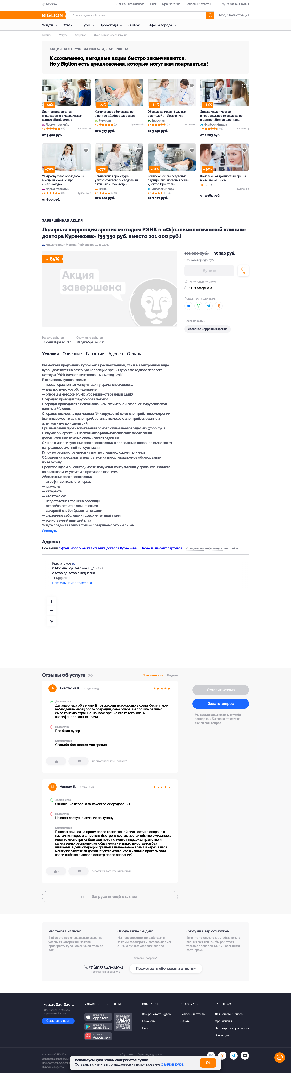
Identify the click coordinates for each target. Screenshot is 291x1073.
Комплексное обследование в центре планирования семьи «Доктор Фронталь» (168, 180)
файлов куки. (172, 1064)
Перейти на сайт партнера (161, 548)
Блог (153, 4)
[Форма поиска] (141, 15)
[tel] (234, 1056)
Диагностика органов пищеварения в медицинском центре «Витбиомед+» (62, 115)
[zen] (245, 1056)
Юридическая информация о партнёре (212, 548)
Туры (89, 25)
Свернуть (49, 531)
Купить (209, 270)
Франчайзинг (171, 4)
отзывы (110, 896)
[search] (210, 15)
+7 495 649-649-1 (237, 4)
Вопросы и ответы (198, 4)
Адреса (115, 353)
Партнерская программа (232, 1028)
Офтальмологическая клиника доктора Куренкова (98, 548)
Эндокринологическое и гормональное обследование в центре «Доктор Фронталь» (221, 115)
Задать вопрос (221, 704)
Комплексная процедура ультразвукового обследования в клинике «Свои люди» (116, 180)
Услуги (50, 25)
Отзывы (134, 353)
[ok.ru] (222, 1056)
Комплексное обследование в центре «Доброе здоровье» (115, 113)
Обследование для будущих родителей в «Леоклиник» (167, 113)
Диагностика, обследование (107, 35)
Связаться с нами (58, 1021)
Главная (46, 35)
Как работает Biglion (156, 1014)
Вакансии (148, 1021)
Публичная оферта (53, 1067)
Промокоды (112, 25)
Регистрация (239, 15)
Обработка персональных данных (61, 1059)
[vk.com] (211, 1056)
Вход (221, 15)
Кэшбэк (137, 25)
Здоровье (77, 35)
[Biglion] (54, 15)
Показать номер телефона (72, 583)
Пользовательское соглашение (60, 1063)
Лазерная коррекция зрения (207, 329)
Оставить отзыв (221, 690)
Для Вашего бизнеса (130, 4)
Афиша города (163, 25)
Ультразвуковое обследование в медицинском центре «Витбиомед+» (63, 180)
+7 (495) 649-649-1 (106, 967)
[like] (56, 761)
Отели (71, 25)
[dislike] (78, 761)
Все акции (222, 1035)
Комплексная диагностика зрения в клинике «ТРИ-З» (223, 178)
